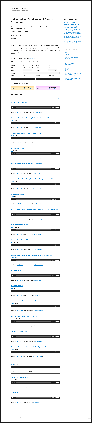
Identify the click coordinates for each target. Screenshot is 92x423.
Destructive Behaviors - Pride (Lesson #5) (24, 316)
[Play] (12, 107)
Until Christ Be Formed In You (20, 224)
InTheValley (75, 33)
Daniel (12, 181)
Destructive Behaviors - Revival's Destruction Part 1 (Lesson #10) (31, 255)
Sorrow (76, 36)
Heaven (65, 33)
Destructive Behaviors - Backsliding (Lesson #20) (26, 163)
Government (72, 36)
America (68, 27)
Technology (73, 35)
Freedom (74, 32)
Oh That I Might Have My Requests (71, 75)
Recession (65, 42)
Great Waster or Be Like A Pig (20, 240)
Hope (76, 41)
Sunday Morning (36, 203)
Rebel (67, 42)
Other (31, 88)
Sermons (65, 52)
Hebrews (13, 349)
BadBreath (76, 42)
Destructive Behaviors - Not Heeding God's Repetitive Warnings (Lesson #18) (35, 209)
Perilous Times (67, 69)
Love (73, 29)
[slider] (33, 107)
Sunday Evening (37, 112)
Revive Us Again (16, 270)
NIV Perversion (67, 56)
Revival (75, 27)
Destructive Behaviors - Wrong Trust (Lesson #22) (26, 133)
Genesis (13, 379)
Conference (77, 37)
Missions (79, 36)
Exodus (13, 303)
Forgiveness (77, 29)
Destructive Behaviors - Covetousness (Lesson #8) (26, 301)
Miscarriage (79, 41)
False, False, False (68, 70)
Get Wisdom (14, 392)
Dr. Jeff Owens (20, 112)
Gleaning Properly (68, 64)
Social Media (75, 40)
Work (65, 36)
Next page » (57, 98)
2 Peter (12, 120)
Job (12, 288)
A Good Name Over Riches (19, 102)
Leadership (66, 29)
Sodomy (71, 40)
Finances (66, 30)
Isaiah (12, 135)
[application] (35, 107)
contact (31, 58)
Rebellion (67, 36)
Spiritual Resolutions (17, 194)
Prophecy (66, 32)
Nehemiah (13, 257)
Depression (66, 35)
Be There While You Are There (70, 77)
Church (69, 35)
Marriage (74, 22)
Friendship (71, 26)
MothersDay (68, 37)
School (72, 27)
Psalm (12, 196)
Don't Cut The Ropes (17, 148)
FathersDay (73, 42)
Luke (12, 242)
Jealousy (68, 33)
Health (78, 32)
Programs (70, 42)
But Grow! (66, 72)
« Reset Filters (23, 79)
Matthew (13, 227)
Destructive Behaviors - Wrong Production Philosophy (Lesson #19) (32, 179)
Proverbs (13, 105)
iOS (28, 88)
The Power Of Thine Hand (19, 331)
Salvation (68, 38)
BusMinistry (73, 37)
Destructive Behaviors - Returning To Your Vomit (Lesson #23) (30, 118)
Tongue (65, 41)
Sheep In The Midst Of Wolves (70, 65)
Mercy (74, 41)
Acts (12, 150)
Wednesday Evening (38, 127)
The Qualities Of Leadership (70, 54)
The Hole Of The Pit (17, 362)
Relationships (68, 22)
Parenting (66, 24)
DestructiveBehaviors (74, 24)
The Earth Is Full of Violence (19, 377)
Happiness (65, 40)
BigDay (65, 38)
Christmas (66, 26)
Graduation (70, 32)
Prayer (76, 26)
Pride (79, 40)
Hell (71, 33)
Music (70, 29)
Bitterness (70, 30)
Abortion (71, 38)
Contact (79, 9)
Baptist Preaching (18, 9)
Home (74, 9)
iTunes (25, 88)
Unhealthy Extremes (17, 285)
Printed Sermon (68, 41)
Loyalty (79, 33)
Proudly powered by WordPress (24, 417)
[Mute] (55, 107)
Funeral (72, 41)
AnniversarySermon (76, 38)
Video (65, 37)
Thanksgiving (75, 30)
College (69, 40)
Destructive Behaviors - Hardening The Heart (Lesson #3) (28, 347)
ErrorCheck (78, 35)
